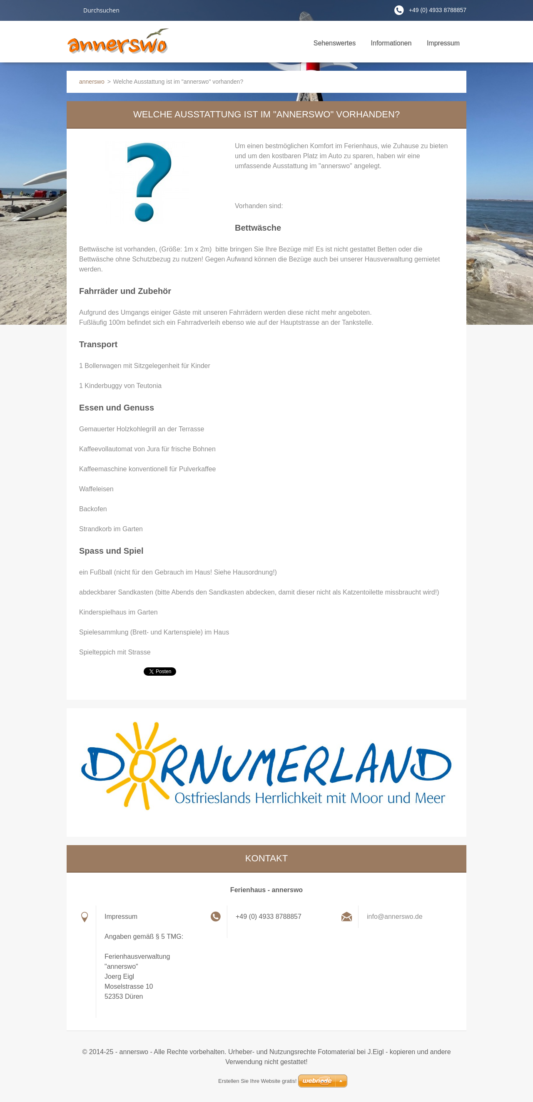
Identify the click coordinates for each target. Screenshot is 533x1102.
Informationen (391, 46)
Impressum (443, 43)
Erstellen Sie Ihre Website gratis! (257, 1081)
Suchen (72, 9)
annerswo (92, 81)
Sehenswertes (334, 46)
